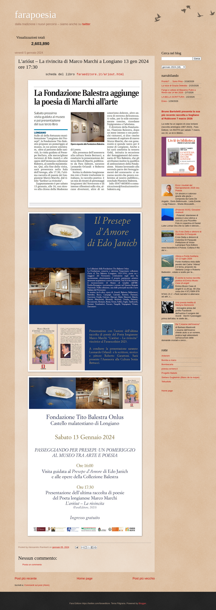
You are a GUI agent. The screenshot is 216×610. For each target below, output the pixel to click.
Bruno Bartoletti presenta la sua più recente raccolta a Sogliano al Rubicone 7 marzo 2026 (180, 115)
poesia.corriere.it (169, 368)
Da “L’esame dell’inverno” (187, 324)
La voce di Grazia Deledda (174, 85)
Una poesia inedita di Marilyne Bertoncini (185, 303)
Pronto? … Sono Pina (172, 81)
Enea (164, 101)
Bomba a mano (168, 360)
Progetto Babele (169, 373)
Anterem (165, 355)
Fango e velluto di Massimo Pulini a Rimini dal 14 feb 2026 (178, 91)
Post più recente (26, 578)
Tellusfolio (166, 381)
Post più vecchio (144, 578)
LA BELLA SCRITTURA (172, 97)
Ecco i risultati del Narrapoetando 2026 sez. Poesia (187, 188)
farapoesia (35, 14)
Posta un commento (32, 564)
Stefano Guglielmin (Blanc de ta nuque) (180, 377)
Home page (84, 578)
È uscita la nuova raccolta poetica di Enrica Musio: (187, 280)
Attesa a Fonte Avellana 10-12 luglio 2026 (186, 257)
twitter (86, 24)
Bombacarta (167, 364)
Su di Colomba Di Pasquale (188, 232)
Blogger (142, 603)
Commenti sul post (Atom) (36, 585)
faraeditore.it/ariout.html (100, 74)
